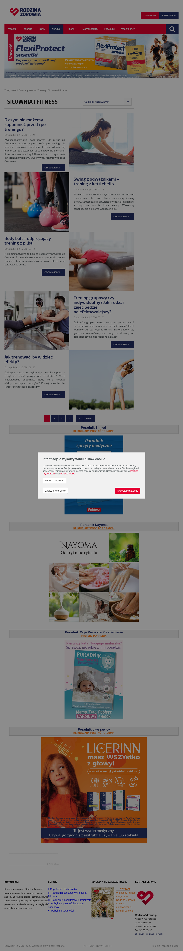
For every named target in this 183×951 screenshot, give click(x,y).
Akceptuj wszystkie (127, 490)
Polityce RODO (68, 473)
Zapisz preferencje (55, 490)
